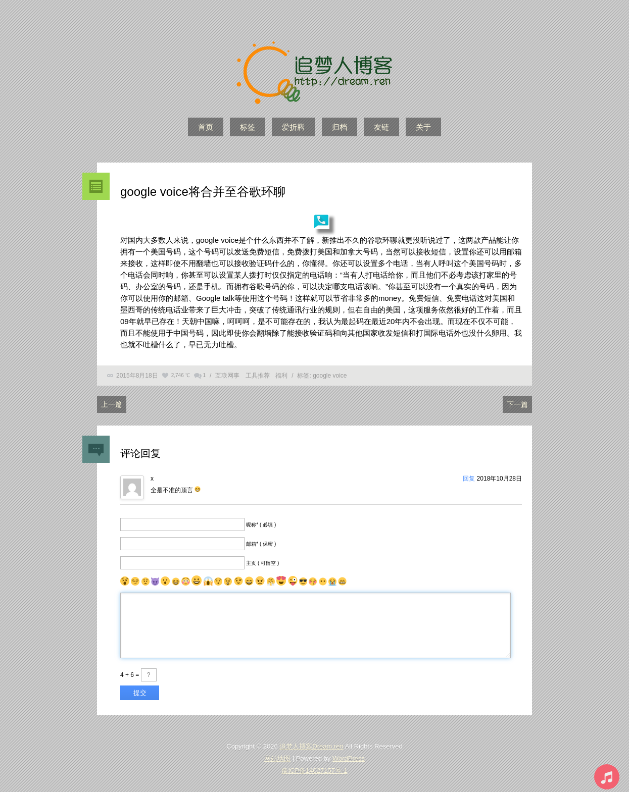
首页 (205, 127)
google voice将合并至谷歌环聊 (202, 191)
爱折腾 (293, 127)
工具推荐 (258, 375)
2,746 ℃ (180, 375)
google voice (330, 375)
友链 (381, 127)
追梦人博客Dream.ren (311, 746)
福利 (281, 375)
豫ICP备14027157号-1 (314, 770)
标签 (247, 127)
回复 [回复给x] (469, 478)
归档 (339, 127)
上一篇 (111, 404)
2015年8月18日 (137, 375)
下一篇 (517, 404)
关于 (423, 127)
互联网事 (227, 375)
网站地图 (277, 758)
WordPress (348, 758)
